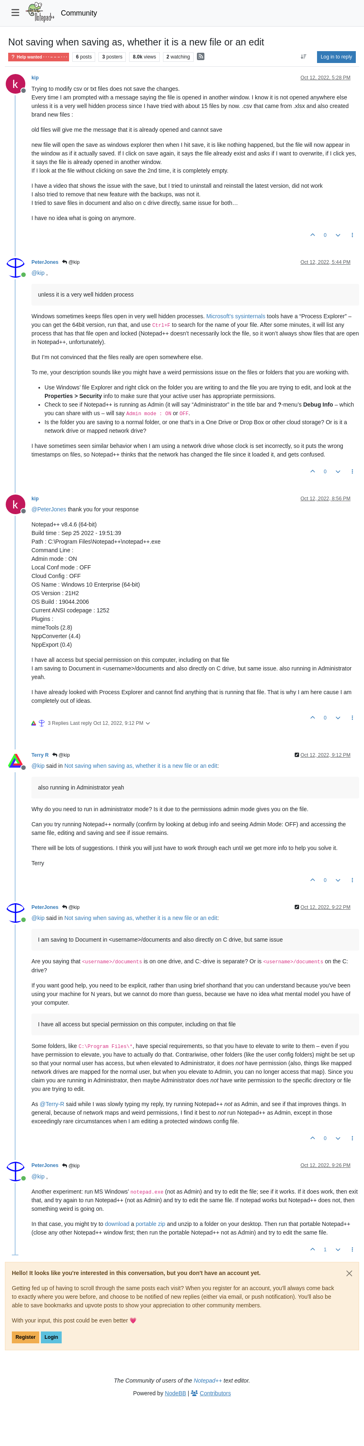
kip (35, 78)
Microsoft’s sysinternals (235, 316)
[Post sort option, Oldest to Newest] (303, 57)
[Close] (349, 1273)
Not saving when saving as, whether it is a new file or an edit (140, 765)
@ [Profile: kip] (38, 273)
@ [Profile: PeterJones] (48, 509)
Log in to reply (336, 57)
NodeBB (175, 1393)
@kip (71, 262)
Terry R (40, 755)
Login (51, 1337)
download (117, 1224)
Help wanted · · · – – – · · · (38, 57)
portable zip (150, 1224)
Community (79, 13)
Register (26, 1337)
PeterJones (44, 262)
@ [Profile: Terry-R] (52, 1104)
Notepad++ (208, 1380)
